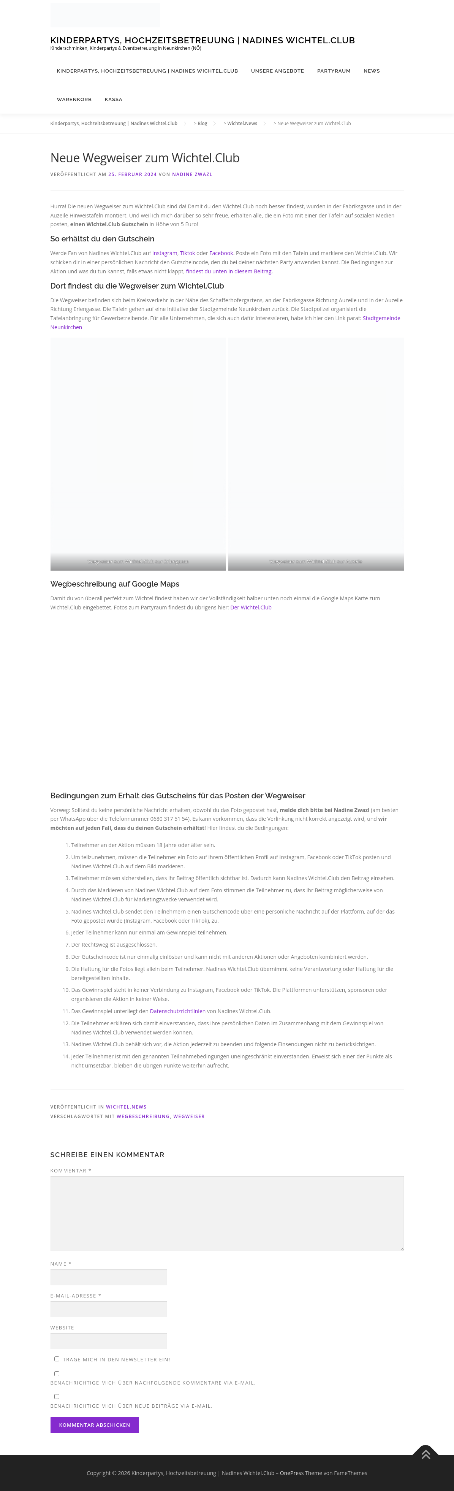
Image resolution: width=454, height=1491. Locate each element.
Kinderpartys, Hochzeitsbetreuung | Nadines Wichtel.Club (203, 40)
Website (62, 1327)
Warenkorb (74, 99)
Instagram (164, 253)
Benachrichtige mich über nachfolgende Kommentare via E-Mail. (153, 1382)
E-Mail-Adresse (76, 1295)
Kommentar (71, 1170)
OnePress (292, 1473)
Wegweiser (189, 1116)
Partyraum (334, 71)
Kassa (114, 99)
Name (61, 1263)
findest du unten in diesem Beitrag (229, 271)
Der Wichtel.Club (251, 607)
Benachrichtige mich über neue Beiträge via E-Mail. (132, 1405)
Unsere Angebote (277, 71)
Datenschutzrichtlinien (178, 1011)
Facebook (221, 253)
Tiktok (188, 253)
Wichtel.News (126, 1107)
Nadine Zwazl (192, 174)
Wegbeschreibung (143, 1116)
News (372, 71)
